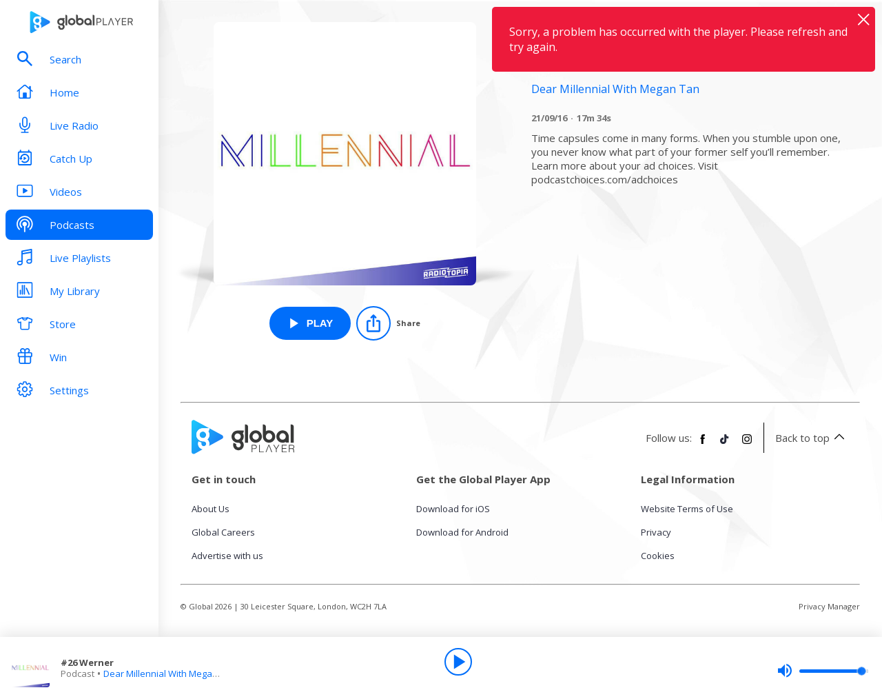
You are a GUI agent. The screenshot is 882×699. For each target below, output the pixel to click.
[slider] (823, 671)
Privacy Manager (829, 606)
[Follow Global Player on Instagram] (747, 444)
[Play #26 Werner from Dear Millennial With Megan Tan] (310, 323)
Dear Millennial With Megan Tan (169, 673)
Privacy (656, 532)
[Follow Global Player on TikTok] (725, 444)
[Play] (458, 662)
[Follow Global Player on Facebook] (702, 444)
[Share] (388, 323)
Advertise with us (227, 555)
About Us (210, 509)
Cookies (658, 555)
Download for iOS (453, 509)
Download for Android (462, 532)
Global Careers (223, 532)
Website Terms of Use (687, 509)
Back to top (812, 438)
